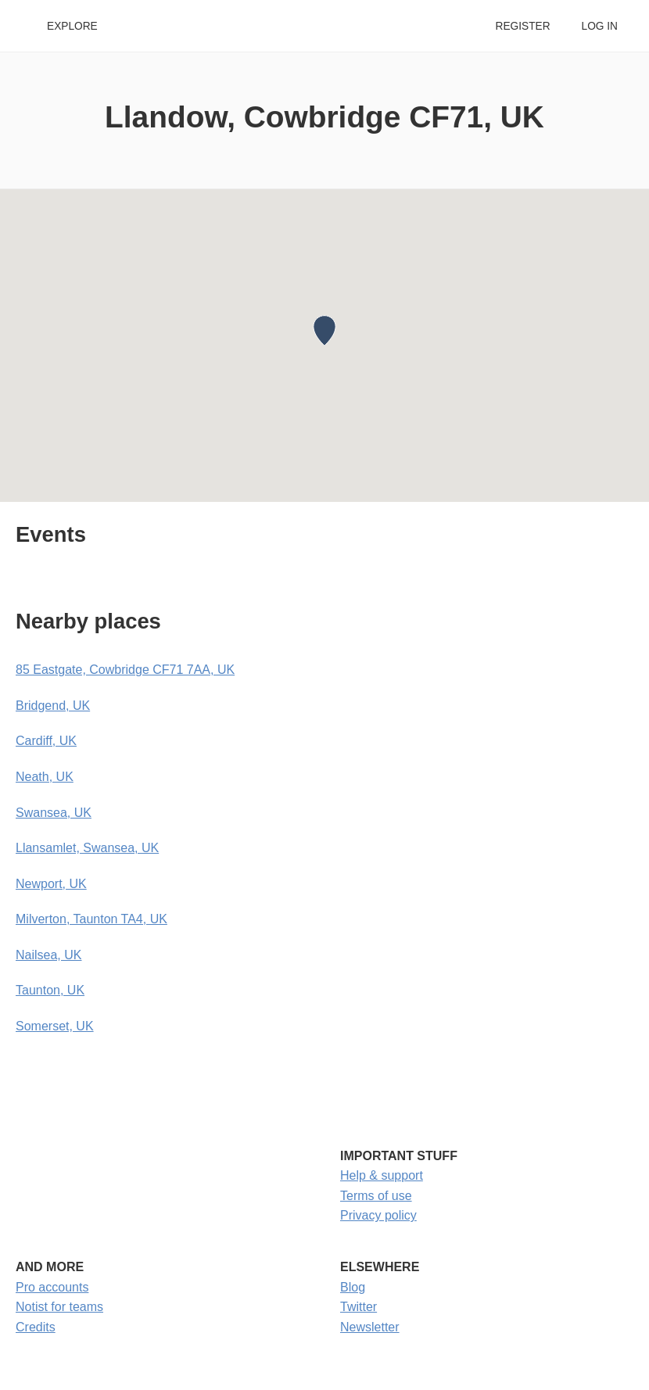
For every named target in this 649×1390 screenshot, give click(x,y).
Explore (72, 26)
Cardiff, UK (46, 740)
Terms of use (376, 1195)
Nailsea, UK (48, 955)
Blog (352, 1287)
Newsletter (370, 1327)
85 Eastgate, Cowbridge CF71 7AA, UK (125, 669)
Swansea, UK (53, 812)
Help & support (381, 1175)
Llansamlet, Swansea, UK (87, 847)
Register (522, 26)
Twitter (358, 1306)
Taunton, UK (50, 990)
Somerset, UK (55, 1026)
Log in (600, 26)
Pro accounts (52, 1287)
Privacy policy (378, 1215)
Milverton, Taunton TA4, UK (91, 919)
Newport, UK (51, 883)
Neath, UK (45, 776)
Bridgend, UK (53, 705)
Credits (36, 1327)
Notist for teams (59, 1306)
